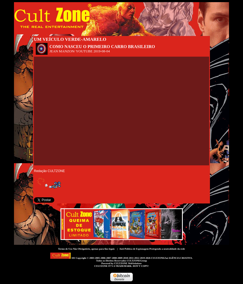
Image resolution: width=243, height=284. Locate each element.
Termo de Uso (65, 248)
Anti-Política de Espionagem (134, 248)
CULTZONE (128, 263)
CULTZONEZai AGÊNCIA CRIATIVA (171, 258)
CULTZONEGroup (137, 260)
